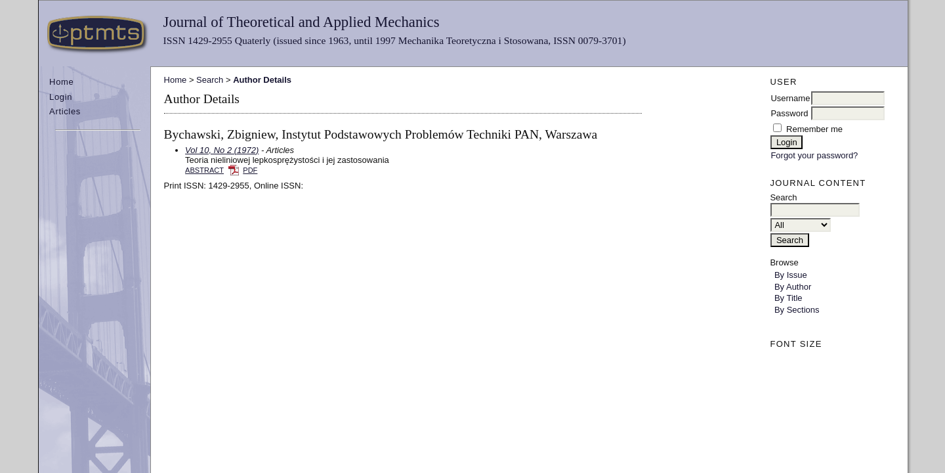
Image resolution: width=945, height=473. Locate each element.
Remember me (814, 129)
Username (790, 98)
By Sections (797, 310)
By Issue (790, 275)
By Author (792, 287)
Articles (65, 111)
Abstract (204, 170)
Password (789, 113)
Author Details (262, 80)
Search (209, 80)
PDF (250, 170)
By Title (788, 298)
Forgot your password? (814, 155)
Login (60, 97)
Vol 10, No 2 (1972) (222, 150)
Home (61, 82)
